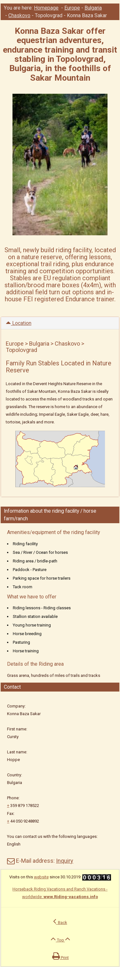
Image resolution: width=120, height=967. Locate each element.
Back (60, 921)
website (41, 877)
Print (60, 956)
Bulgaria (93, 8)
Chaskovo (19, 15)
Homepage (46, 8)
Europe (72, 8)
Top (60, 938)
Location (18, 323)
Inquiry (64, 860)
